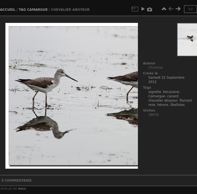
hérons (162, 105)
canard (172, 96)
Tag (22, 10)
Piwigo (22, 188)
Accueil (7, 10)
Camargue (37, 10)
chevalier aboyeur (163, 100)
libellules (177, 105)
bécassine (171, 92)
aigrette (154, 92)
